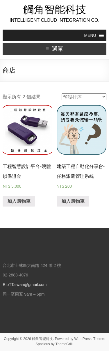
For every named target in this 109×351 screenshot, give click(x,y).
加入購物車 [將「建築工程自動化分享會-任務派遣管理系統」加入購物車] (73, 201)
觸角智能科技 (54, 9)
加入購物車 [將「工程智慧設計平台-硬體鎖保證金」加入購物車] (19, 201)
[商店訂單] (84, 96)
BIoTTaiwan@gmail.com (25, 284)
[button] (90, 35)
